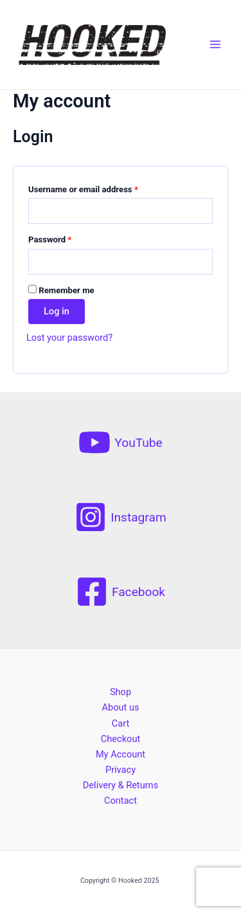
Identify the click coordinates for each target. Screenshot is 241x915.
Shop (120, 692)
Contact (120, 800)
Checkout (120, 739)
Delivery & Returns (120, 785)
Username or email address (83, 189)
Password (49, 239)
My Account (120, 754)
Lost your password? (69, 337)
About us (120, 707)
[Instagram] (120, 517)
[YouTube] (120, 442)
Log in (56, 311)
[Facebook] (120, 591)
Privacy (120, 769)
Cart (120, 723)
